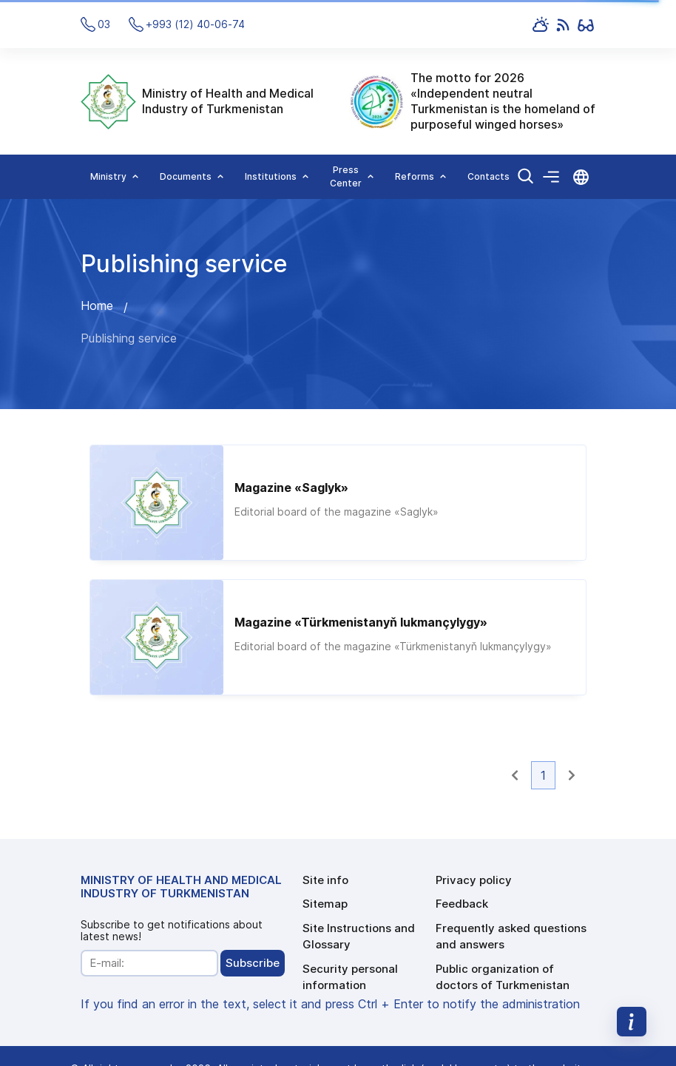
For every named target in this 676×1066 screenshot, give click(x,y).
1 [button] (543, 775)
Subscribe (253, 963)
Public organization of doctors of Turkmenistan (502, 977)
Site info (325, 880)
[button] (515, 775)
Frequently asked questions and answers (511, 936)
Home (97, 305)
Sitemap (325, 904)
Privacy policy (474, 880)
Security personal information (350, 977)
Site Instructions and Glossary (358, 936)
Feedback (462, 904)
